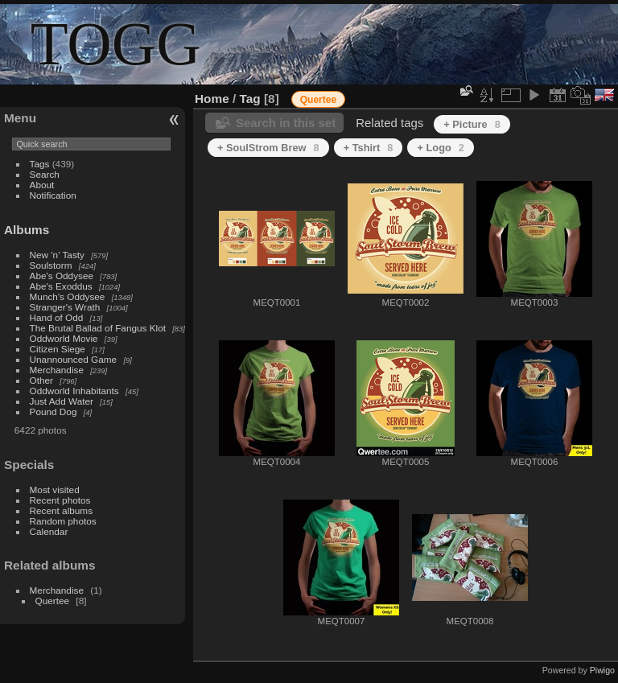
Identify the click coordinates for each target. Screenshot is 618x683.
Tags (40, 163)
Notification (53, 195)
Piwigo (602, 670)
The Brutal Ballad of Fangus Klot (98, 328)
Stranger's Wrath (65, 307)
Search (45, 174)
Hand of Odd (57, 317)
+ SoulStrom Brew (268, 148)
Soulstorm (51, 265)
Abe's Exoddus (61, 286)
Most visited (55, 489)
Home (212, 98)
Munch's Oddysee (67, 296)
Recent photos (60, 500)
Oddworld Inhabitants (74, 390)
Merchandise (57, 369)
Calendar (49, 531)
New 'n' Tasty (57, 254)
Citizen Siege (57, 349)
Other (41, 380)
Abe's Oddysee (61, 275)
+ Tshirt (368, 148)
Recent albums (61, 510)
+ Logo (440, 148)
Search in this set (286, 123)
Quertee (52, 600)
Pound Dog (53, 411)
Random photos (63, 521)
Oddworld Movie (64, 338)
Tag (250, 98)
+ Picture (472, 124)
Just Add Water (61, 401)
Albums (26, 230)
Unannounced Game (73, 359)
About (42, 184)
